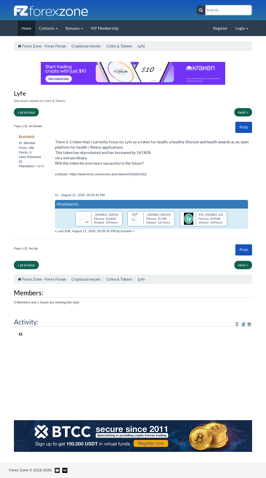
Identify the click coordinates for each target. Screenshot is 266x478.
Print (243, 127)
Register (220, 28)
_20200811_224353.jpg (108, 214)
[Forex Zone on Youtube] (56, 470)
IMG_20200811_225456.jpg (215, 214)
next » (243, 112)
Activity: (26, 322)
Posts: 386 (26, 148)
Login (241, 28)
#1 (57, 195)
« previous (26, 112)
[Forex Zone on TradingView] (64, 470)
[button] (243, 127)
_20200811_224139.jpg (160, 214)
